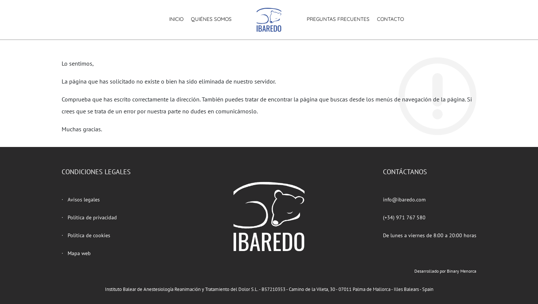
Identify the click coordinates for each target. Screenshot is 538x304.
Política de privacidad (92, 217)
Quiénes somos (211, 19)
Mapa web (79, 253)
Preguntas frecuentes (338, 19)
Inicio (176, 19)
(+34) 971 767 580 (404, 217)
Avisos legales (84, 199)
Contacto (390, 19)
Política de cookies (89, 235)
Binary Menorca (461, 271)
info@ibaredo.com (404, 199)
